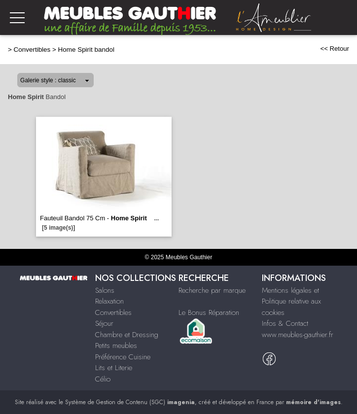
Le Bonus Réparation (208, 312)
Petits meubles (116, 345)
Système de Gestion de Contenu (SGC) (130, 402)
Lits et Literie (113, 367)
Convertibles (32, 49)
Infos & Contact (285, 323)
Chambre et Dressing (126, 334)
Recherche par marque (212, 290)
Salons (104, 290)
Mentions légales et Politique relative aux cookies (291, 301)
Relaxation (109, 301)
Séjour (104, 323)
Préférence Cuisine (122, 356)
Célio (102, 379)
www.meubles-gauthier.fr (297, 334)
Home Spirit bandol (86, 49)
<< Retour (334, 48)
